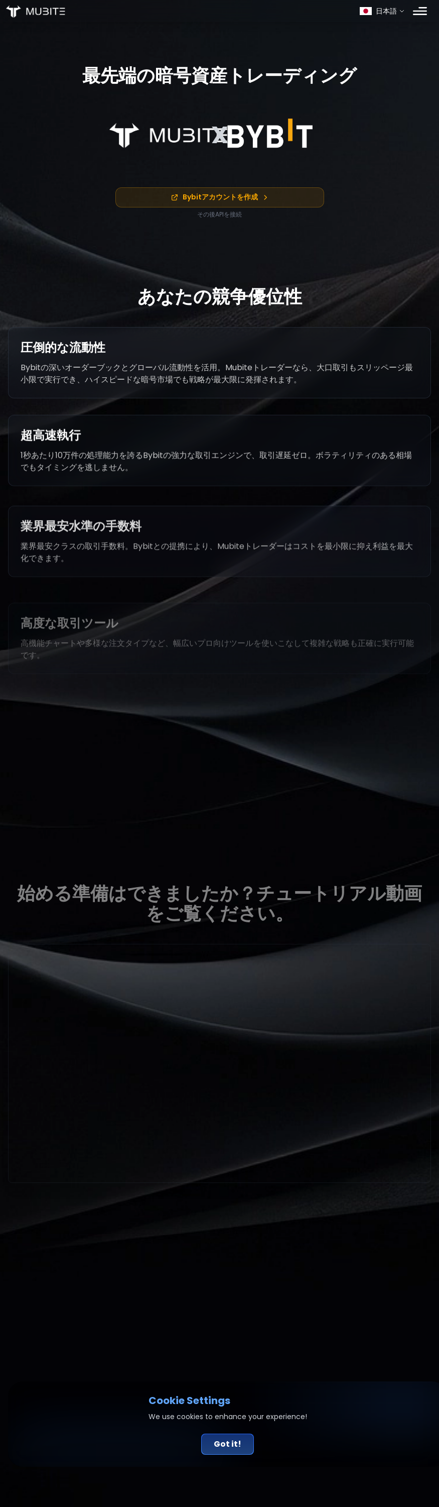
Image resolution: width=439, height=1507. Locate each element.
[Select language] (382, 11)
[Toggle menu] (420, 11)
